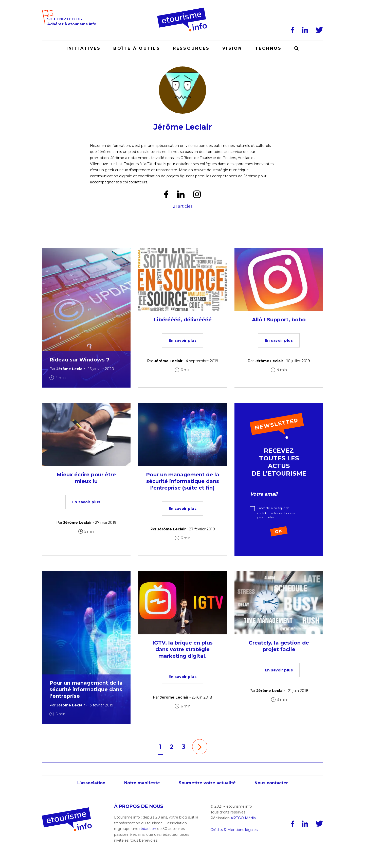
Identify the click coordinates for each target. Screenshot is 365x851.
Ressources (191, 48)
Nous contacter (271, 782)
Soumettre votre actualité (207, 782)
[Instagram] (197, 194)
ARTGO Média (243, 818)
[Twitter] (319, 30)
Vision (232, 48)
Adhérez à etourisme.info (71, 24)
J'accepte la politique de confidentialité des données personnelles (276, 512)
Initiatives (83, 48)
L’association (91, 782)
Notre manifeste (142, 782)
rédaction (147, 828)
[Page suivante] (199, 746)
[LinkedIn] (305, 30)
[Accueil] (182, 9)
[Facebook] (292, 30)
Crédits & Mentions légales (234, 829)
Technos (268, 48)
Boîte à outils (136, 48)
